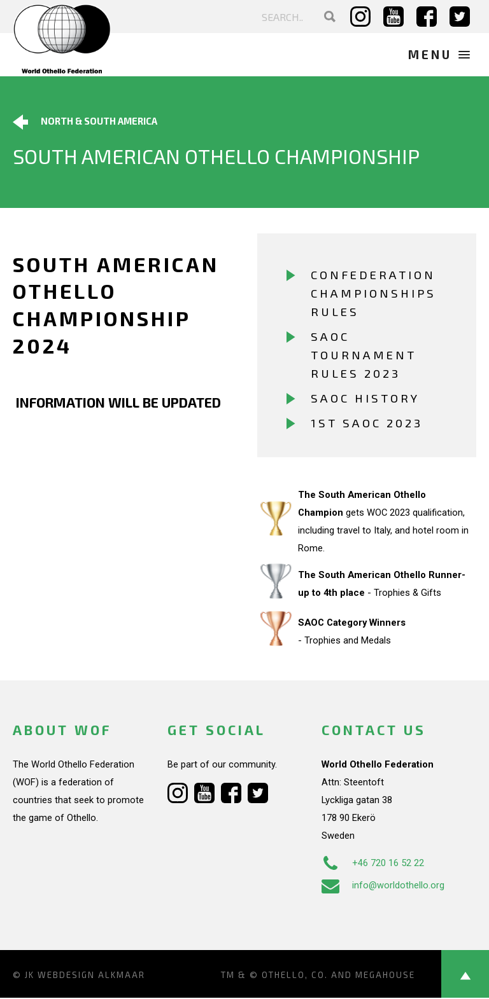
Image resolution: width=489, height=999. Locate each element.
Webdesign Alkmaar (91, 976)
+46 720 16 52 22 (373, 864)
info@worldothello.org (383, 886)
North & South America (85, 122)
